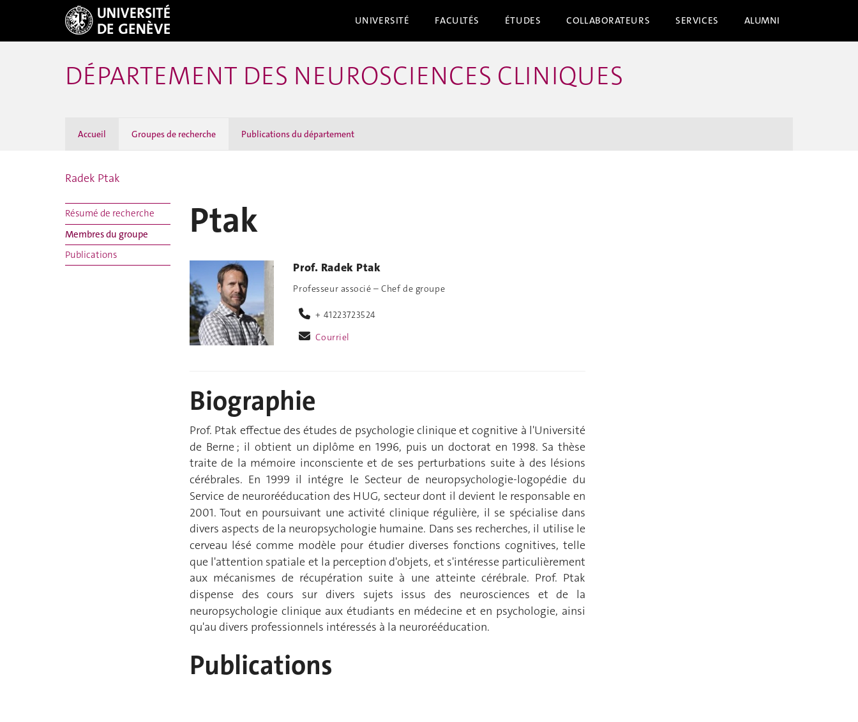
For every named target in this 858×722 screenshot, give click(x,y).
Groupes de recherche (174, 134)
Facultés (457, 20)
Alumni (762, 20)
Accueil (92, 134)
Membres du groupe (106, 234)
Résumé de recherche (109, 213)
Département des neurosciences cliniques (344, 76)
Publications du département (297, 134)
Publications (91, 254)
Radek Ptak (92, 178)
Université (382, 20)
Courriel (332, 337)
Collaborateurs (608, 20)
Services (697, 20)
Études (523, 20)
